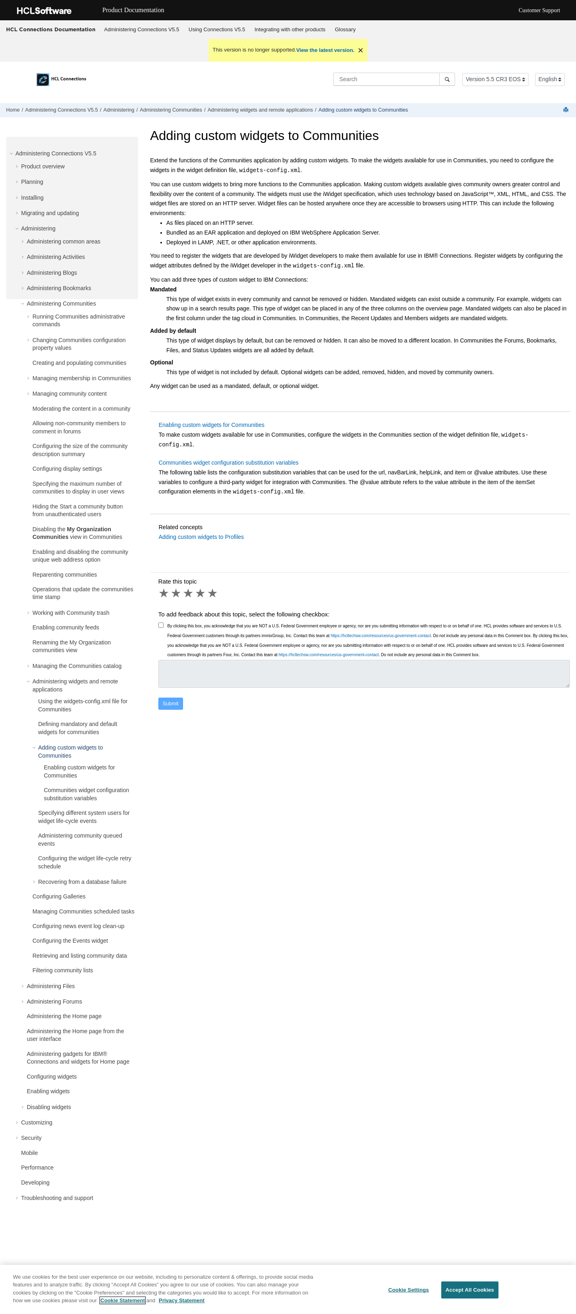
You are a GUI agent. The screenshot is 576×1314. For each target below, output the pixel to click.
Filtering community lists (62, 970)
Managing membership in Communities (81, 378)
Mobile (29, 1153)
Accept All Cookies (470, 1297)
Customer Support (539, 10)
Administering (119, 110)
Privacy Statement (182, 1308)
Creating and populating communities (79, 363)
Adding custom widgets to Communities (363, 110)
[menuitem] (141, 30)
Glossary (345, 29)
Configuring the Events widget (70, 940)
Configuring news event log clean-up (78, 926)
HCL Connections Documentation (50, 29)
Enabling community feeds (65, 627)
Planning (32, 182)
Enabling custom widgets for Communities (212, 425)
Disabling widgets (49, 1107)
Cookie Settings (408, 1297)
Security (31, 1138)
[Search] (447, 79)
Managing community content (69, 393)
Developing (35, 1182)
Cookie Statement (122, 1308)
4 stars (201, 593)
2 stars (176, 593)
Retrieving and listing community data (79, 955)
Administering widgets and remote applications (260, 110)
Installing (32, 197)
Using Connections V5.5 (217, 29)
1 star (164, 593)
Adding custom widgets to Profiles (201, 537)
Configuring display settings (67, 468)
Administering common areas (63, 241)
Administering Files (51, 986)
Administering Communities (171, 110)
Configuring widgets (52, 1076)
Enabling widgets (48, 1091)
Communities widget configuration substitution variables (229, 462)
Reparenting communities (64, 574)
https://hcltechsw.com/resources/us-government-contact (381, 635)
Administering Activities (56, 257)
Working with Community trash (71, 613)
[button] (12, 153)
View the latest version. (325, 50)
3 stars (189, 593)
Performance (37, 1167)
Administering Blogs (52, 272)
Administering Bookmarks (59, 288)
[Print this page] (566, 110)
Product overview (43, 166)
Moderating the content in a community (81, 408)
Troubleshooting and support (57, 1198)
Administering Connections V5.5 (141, 29)
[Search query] (394, 79)
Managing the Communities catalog (76, 666)
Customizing (36, 1122)
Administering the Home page (64, 1016)
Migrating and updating (50, 213)
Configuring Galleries (59, 896)
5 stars (213, 593)
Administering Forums (54, 1001)
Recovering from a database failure (82, 882)
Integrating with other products (290, 29)
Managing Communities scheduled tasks (83, 911)
